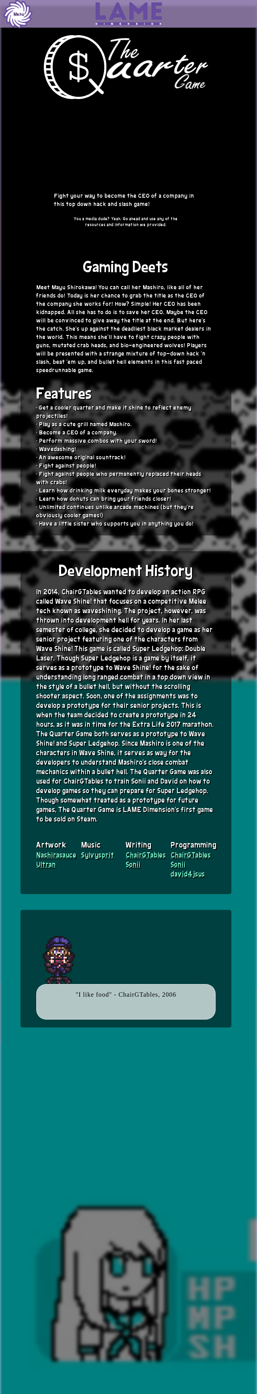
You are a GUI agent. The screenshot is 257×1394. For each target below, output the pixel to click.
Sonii (133, 864)
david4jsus (188, 873)
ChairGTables (146, 854)
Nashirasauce (56, 854)
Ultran (46, 864)
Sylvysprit (97, 854)
